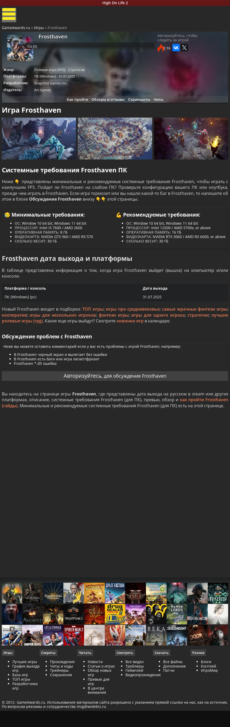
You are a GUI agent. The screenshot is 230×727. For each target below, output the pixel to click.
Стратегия (80, 73)
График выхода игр (23, 700)
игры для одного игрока (157, 335)
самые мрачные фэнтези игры (194, 329)
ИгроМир (208, 702)
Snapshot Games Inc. (53, 88)
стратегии (197, 335)
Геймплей (134, 702)
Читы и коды (62, 698)
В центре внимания (97, 722)
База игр (21, 706)
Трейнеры (60, 702)
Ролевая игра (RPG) (52, 73)
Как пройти (74, 105)
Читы (161, 105)
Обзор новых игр (100, 704)
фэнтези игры (113, 335)
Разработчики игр (26, 718)
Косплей (208, 698)
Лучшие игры (25, 693)
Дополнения (174, 698)
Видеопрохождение (143, 706)
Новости (95, 693)
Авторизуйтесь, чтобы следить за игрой (190, 43)
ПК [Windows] (48, 81)
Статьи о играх (101, 698)
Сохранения (62, 706)
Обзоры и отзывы (107, 105)
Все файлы (172, 693)
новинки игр (130, 340)
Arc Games (45, 95)
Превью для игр (99, 713)
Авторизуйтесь (79, 399)
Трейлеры (134, 698)
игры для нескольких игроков (63, 335)
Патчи (168, 702)
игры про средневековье (132, 329)
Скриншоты (140, 105)
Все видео (134, 693)
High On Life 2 (115, 3)
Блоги (205, 693)
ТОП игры (93, 329)
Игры (40, 31)
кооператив (15, 335)
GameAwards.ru (17, 31)
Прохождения (63, 693)
